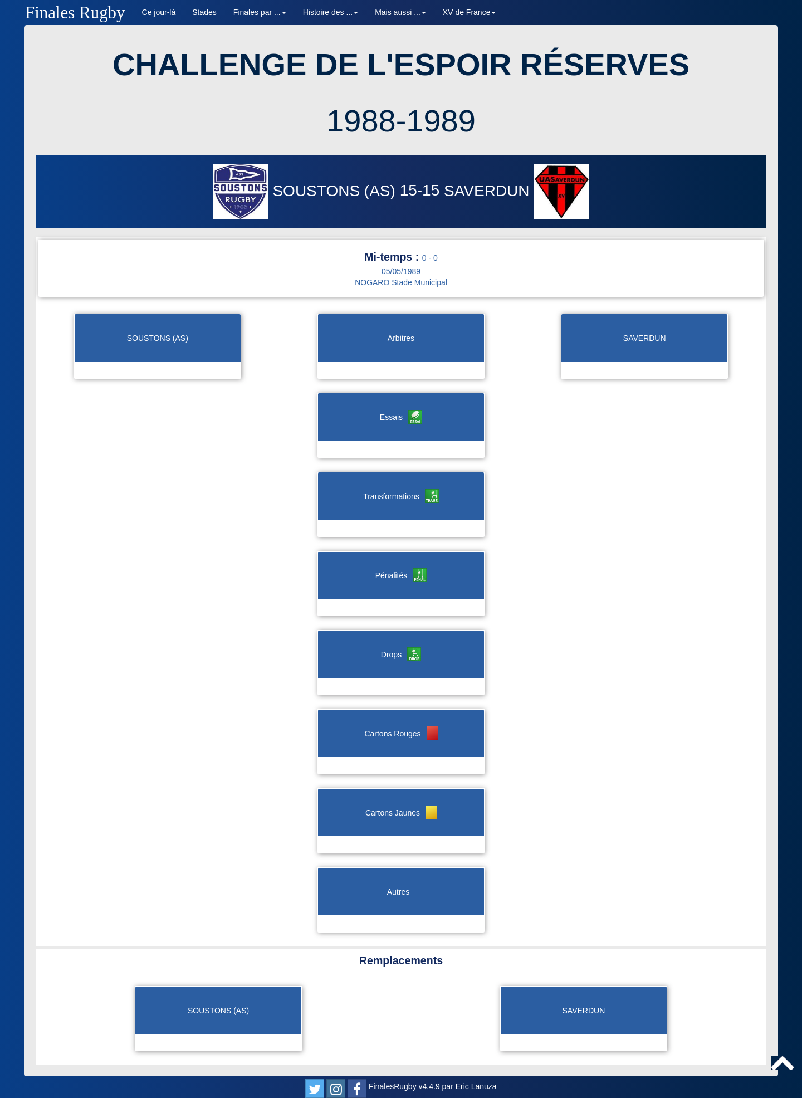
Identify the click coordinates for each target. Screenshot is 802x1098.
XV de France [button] (469, 12)
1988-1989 (401, 120)
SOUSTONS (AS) (306, 190)
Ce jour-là (159, 12)
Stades (204, 12)
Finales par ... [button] (259, 12)
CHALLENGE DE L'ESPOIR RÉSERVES (401, 64)
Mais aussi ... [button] (400, 12)
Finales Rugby (75, 12)
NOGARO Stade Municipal (401, 282)
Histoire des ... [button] (330, 12)
